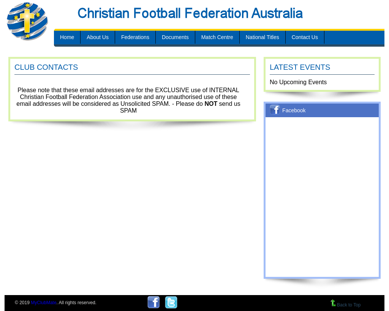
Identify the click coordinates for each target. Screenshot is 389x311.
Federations (135, 37)
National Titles (262, 37)
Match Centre (217, 37)
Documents (175, 37)
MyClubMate (43, 302)
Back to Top (345, 305)
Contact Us (305, 37)
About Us (98, 37)
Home (67, 37)
